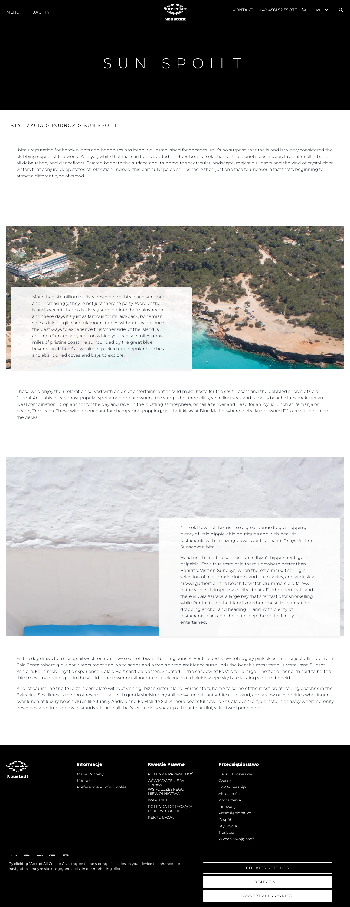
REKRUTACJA (161, 817)
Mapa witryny (90, 774)
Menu (12, 12)
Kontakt (243, 9)
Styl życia (227, 826)
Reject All (267, 884)
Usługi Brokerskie (235, 774)
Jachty (41, 12)
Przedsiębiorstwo (234, 813)
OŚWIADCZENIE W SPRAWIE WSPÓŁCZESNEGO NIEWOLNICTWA (166, 787)
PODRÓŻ (63, 125)
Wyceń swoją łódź (236, 839)
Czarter (225, 780)
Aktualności (229, 793)
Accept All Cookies (267, 898)
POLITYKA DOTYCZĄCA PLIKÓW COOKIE (170, 808)
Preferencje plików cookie (101, 787)
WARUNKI (157, 800)
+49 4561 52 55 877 (278, 9)
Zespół (224, 819)
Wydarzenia (229, 800)
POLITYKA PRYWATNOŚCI (172, 774)
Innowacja (228, 806)
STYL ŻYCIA (27, 125)
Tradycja (226, 832)
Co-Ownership (232, 787)
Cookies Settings (267, 870)
